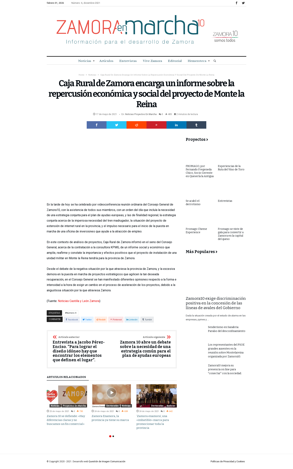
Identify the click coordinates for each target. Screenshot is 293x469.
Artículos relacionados (66, 377)
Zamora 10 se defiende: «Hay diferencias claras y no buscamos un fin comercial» (66, 420)
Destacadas (112, 405)
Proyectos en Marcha (145, 114)
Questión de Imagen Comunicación (107, 461)
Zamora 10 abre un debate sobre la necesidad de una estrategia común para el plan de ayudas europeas (142, 347)
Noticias (92, 75)
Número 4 (71, 313)
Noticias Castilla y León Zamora (78, 301)
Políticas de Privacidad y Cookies (228, 461)
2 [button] (113, 436)
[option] (67, 405)
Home (81, 75)
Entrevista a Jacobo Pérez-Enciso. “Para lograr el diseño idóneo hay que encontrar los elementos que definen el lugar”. (81, 349)
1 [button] (110, 436)
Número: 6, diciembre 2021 (85, 2)
